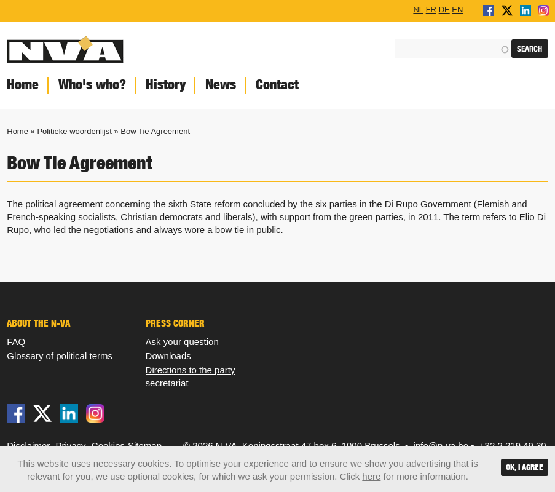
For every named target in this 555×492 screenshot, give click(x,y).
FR (431, 9)
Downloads (168, 356)
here (371, 476)
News (220, 84)
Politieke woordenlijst (74, 131)
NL (418, 9)
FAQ (16, 341)
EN (457, 9)
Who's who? (92, 84)
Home (17, 131)
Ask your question (182, 341)
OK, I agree (524, 467)
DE (444, 9)
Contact (277, 84)
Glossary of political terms (59, 356)
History (166, 84)
